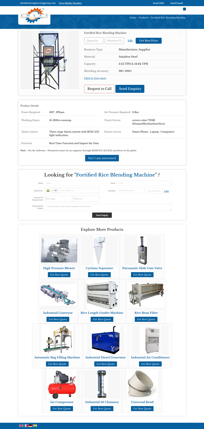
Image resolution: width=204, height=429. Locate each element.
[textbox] (114, 40)
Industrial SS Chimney (102, 402)
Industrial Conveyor (58, 312)
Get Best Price (148, 40)
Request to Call (100, 89)
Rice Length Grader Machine (102, 312)
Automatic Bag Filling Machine (57, 357)
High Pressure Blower (59, 268)
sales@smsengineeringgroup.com (38, 3)
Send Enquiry (130, 89)
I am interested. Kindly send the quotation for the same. (108, 207)
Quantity (111, 190)
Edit (130, 40)
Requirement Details (37, 207)
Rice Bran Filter (146, 312)
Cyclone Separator (99, 268)
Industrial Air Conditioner (150, 357)
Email (113, 183)
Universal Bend (142, 402)
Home (133, 17)
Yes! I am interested (102, 158)
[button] (70, 3)
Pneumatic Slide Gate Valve (142, 268)
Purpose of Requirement (37, 198)
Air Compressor (62, 402)
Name (40, 183)
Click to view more (95, 78)
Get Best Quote (59, 274)
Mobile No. (38, 190)
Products (143, 17)
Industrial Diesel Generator (105, 357)
